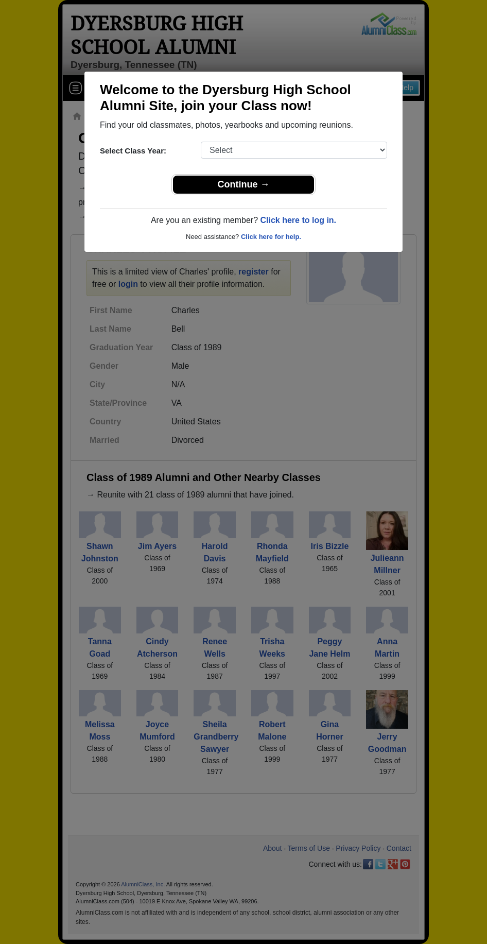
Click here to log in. (298, 220)
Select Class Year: (133, 150)
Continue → (244, 184)
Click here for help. (271, 237)
